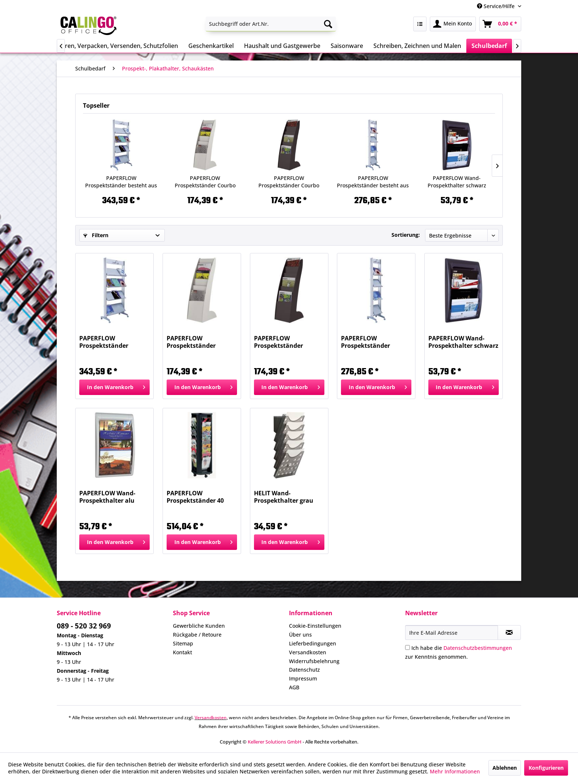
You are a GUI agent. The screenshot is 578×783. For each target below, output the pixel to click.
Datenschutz (304, 669)
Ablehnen (504, 767)
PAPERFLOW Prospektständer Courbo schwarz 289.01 (288, 181)
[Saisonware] (346, 46)
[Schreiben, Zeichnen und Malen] (417, 46)
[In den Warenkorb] (114, 387)
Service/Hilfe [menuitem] (496, 6)
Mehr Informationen (455, 771)
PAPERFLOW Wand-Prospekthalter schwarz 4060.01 (457, 181)
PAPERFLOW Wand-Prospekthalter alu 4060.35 (107, 496)
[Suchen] (328, 24)
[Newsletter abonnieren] (509, 632)
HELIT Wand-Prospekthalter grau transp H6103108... (283, 496)
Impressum (303, 678)
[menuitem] (271, 24)
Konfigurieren (546, 767)
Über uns (300, 634)
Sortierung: (405, 234)
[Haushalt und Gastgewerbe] (282, 46)
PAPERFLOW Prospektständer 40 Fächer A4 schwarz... (197, 496)
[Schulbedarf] (489, 46)
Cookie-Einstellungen (315, 625)
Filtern (95, 235)
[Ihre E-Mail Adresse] (451, 632)
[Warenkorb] (500, 24)
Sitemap (183, 643)
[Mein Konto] (453, 24)
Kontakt (182, 652)
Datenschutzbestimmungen (477, 647)
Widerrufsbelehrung (314, 661)
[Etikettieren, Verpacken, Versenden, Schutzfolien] (110, 46)
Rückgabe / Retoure (197, 634)
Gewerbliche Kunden (199, 625)
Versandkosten (307, 652)
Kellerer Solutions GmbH (275, 741)
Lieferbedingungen (312, 643)
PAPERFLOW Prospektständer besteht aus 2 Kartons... (121, 181)
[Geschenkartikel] (211, 46)
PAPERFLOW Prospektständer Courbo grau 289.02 (205, 181)
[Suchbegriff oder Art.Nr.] (271, 24)
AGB (294, 687)
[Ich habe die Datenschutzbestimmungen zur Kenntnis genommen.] (407, 647)
